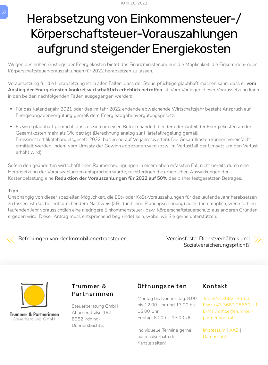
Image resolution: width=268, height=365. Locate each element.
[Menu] (4, 12)
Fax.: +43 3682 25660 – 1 (230, 305)
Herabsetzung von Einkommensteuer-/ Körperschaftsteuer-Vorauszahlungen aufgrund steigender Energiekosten (134, 33)
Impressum (214, 330)
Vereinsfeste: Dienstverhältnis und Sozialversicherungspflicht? (208, 242)
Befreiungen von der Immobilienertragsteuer (72, 239)
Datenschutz (216, 337)
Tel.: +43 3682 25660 (226, 298)
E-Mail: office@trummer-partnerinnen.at (228, 314)
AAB (234, 330)
